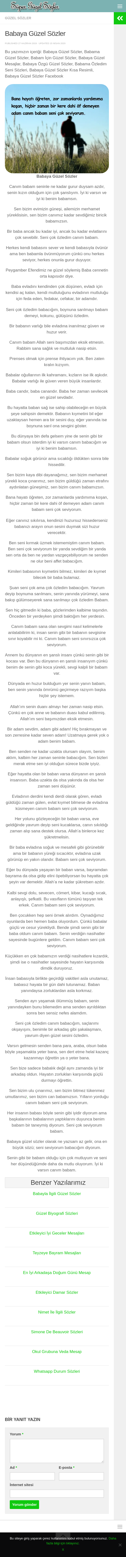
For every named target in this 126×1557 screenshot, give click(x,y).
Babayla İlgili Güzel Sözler (57, 1193)
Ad (13, 1467)
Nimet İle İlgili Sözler (57, 1312)
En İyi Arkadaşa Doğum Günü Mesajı (57, 1272)
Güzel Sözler (18, 18)
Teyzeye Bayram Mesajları (56, 1253)
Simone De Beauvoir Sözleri (57, 1332)
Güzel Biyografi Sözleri (57, 1213)
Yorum (16, 1434)
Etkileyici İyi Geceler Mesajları (56, 1233)
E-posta (66, 1467)
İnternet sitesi (21, 1485)
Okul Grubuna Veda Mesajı (57, 1351)
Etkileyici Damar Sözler (56, 1292)
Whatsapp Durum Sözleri (57, 1371)
